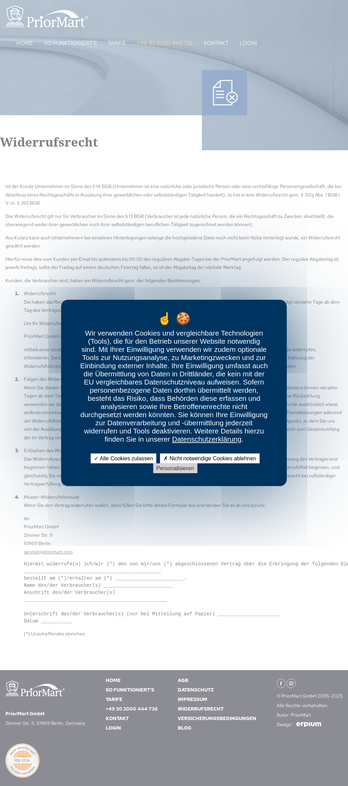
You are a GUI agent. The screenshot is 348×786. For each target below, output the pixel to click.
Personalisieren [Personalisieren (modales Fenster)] (175, 468)
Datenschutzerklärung (206, 439)
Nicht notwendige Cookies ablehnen (209, 458)
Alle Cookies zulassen (123, 458)
